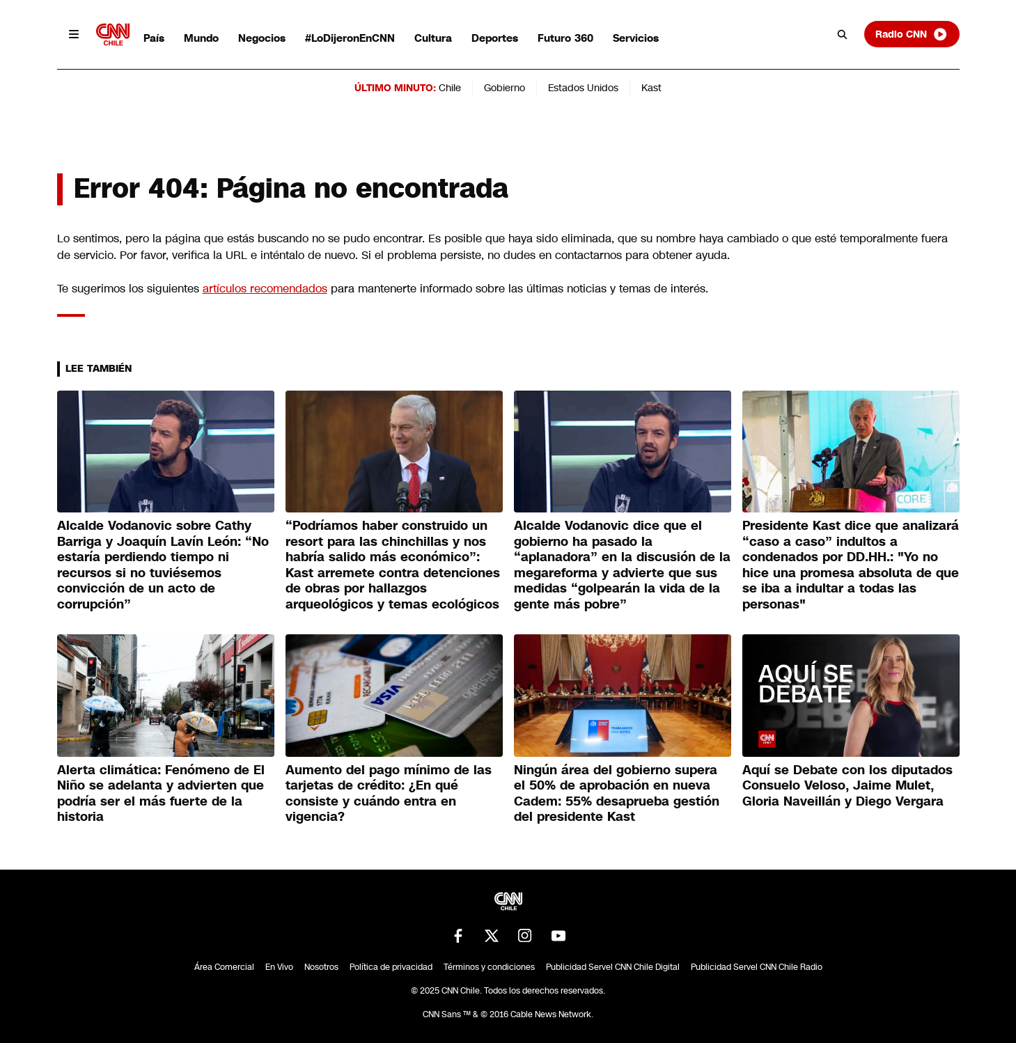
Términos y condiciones (489, 967)
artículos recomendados (265, 289)
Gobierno (504, 88)
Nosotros (321, 967)
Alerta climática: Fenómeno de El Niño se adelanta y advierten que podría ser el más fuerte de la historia (161, 793)
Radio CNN (911, 34)
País (153, 38)
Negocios (262, 38)
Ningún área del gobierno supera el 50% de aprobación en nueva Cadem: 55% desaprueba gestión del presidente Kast (616, 793)
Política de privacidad (391, 967)
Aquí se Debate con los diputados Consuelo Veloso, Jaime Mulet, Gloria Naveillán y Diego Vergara (847, 785)
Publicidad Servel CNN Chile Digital (613, 967)
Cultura (433, 38)
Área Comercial (224, 967)
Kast (651, 88)
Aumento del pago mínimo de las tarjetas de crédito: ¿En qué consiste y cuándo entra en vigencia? (389, 793)
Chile (450, 88)
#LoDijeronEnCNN (350, 38)
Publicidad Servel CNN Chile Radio (756, 967)
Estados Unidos (583, 88)
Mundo (201, 38)
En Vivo (279, 967)
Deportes (494, 38)
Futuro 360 (565, 38)
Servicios (636, 38)
